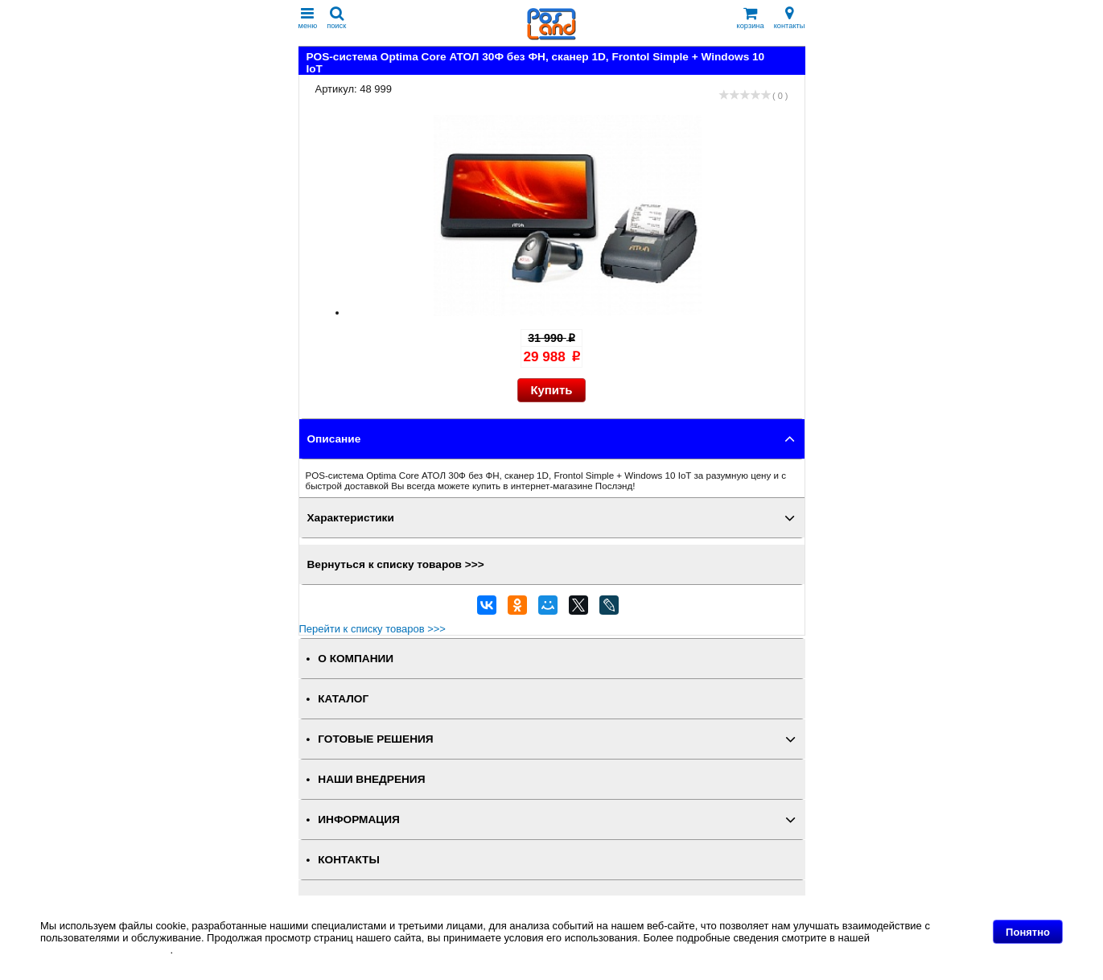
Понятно (1028, 932)
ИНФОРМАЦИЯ (359, 819)
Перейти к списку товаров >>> (372, 629)
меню (308, 18)
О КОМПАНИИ (355, 659)
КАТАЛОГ (343, 699)
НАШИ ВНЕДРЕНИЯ (371, 779)
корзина (750, 18)
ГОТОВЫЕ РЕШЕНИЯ (375, 739)
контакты (789, 18)
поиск (336, 18)
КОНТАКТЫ (348, 860)
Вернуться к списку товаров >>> (395, 564)
